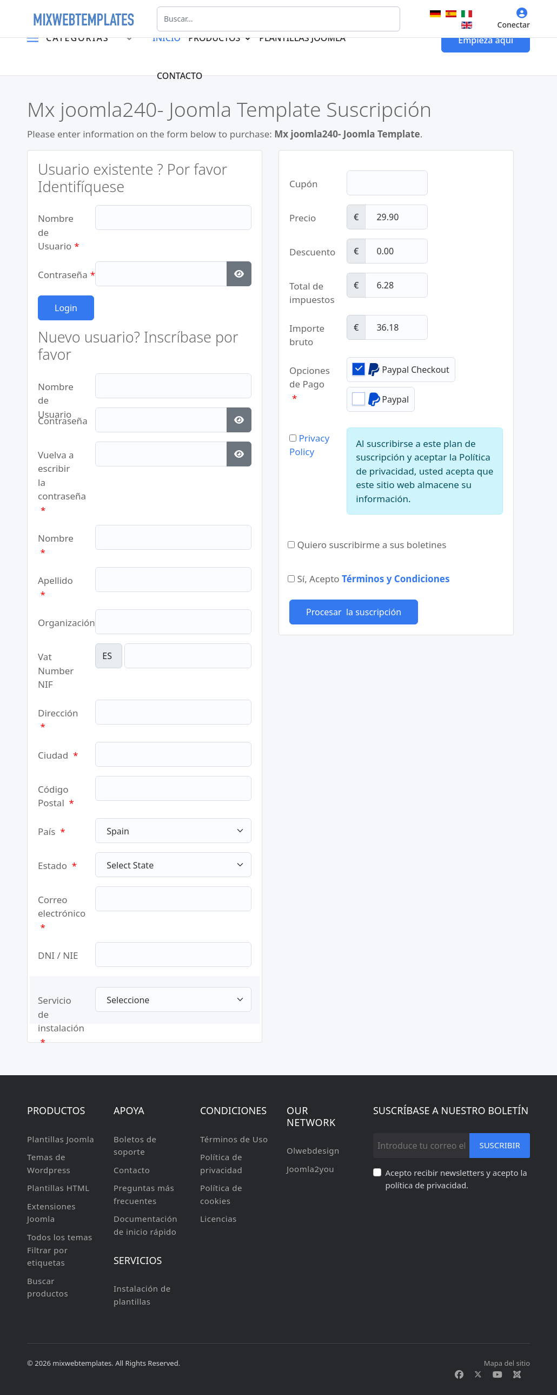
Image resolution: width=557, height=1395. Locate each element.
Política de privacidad (221, 1163)
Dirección (58, 716)
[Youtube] (497, 1374)
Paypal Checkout (401, 369)
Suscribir (499, 1145)
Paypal (381, 399)
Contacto (179, 76)
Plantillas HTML (58, 1187)
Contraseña (58, 274)
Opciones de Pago (309, 373)
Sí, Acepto (368, 579)
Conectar (514, 19)
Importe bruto (306, 331)
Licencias (218, 1218)
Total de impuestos (309, 289)
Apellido (55, 583)
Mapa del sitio (507, 1363)
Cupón (303, 183)
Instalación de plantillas (142, 1295)
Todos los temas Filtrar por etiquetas (59, 1250)
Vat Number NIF (56, 659)
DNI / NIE (58, 955)
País (51, 831)
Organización (58, 622)
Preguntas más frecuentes (144, 1194)
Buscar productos (47, 1287)
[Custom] (517, 1374)
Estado (57, 865)
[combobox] (278, 18)
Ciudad (58, 755)
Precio (302, 218)
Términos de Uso (234, 1139)
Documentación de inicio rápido (145, 1225)
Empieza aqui (485, 40)
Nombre (56, 541)
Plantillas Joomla (60, 1139)
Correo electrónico (58, 902)
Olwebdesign (313, 1150)
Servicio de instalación (58, 1003)
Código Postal (56, 792)
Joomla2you (310, 1168)
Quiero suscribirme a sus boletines (367, 544)
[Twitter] (478, 1374)
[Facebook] (459, 1374)
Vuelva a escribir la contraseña (58, 458)
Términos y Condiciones (395, 579)
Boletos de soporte (135, 1145)
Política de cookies (221, 1194)
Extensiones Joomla (51, 1213)
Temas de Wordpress (48, 1163)
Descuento (309, 252)
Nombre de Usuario (58, 221)
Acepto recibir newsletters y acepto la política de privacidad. (456, 1179)
